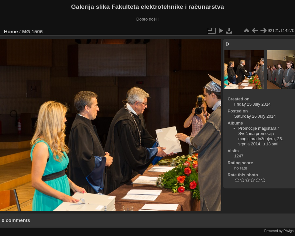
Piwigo (289, 231)
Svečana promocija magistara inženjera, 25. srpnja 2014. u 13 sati (260, 138)
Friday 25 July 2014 (252, 104)
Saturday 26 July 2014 (255, 116)
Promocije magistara (257, 128)
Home (11, 31)
